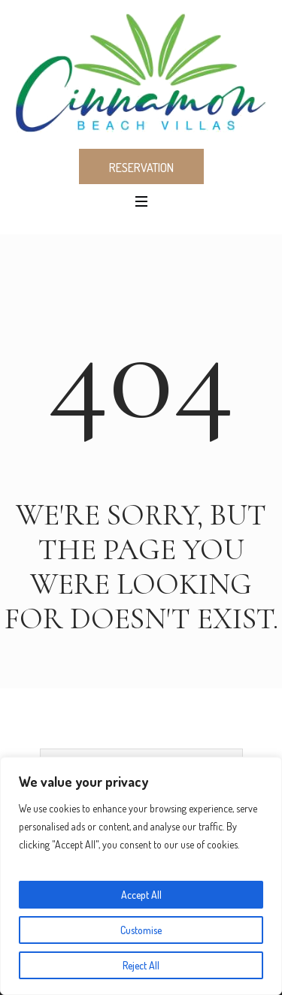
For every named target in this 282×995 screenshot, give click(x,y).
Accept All (141, 894)
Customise (141, 930)
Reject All (141, 965)
